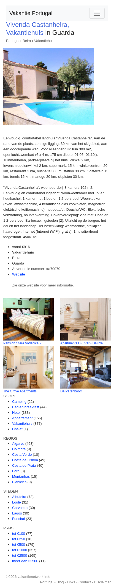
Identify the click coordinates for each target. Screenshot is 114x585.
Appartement (22, 418)
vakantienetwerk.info (34, 577)
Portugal (12, 41)
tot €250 (18, 539)
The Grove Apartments (20, 391)
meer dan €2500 (25, 561)
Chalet (17, 429)
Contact (84, 582)
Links (71, 582)
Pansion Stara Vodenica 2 (22, 343)
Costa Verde (22, 454)
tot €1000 (19, 550)
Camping (19, 402)
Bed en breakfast (25, 407)
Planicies (19, 482)
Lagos (17, 513)
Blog (60, 582)
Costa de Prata (24, 465)
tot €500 (18, 544)
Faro (16, 471)
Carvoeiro (20, 508)
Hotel (16, 412)
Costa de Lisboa (25, 460)
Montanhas (21, 476)
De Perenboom (71, 391)
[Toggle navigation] (97, 13)
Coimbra (19, 449)
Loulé (16, 502)
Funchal (18, 519)
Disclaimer (102, 582)
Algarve (18, 443)
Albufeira (19, 497)
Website (18, 274)
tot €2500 (19, 555)
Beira (27, 41)
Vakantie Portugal (30, 13)
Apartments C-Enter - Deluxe (81, 343)
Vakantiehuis (44, 41)
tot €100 (18, 533)
